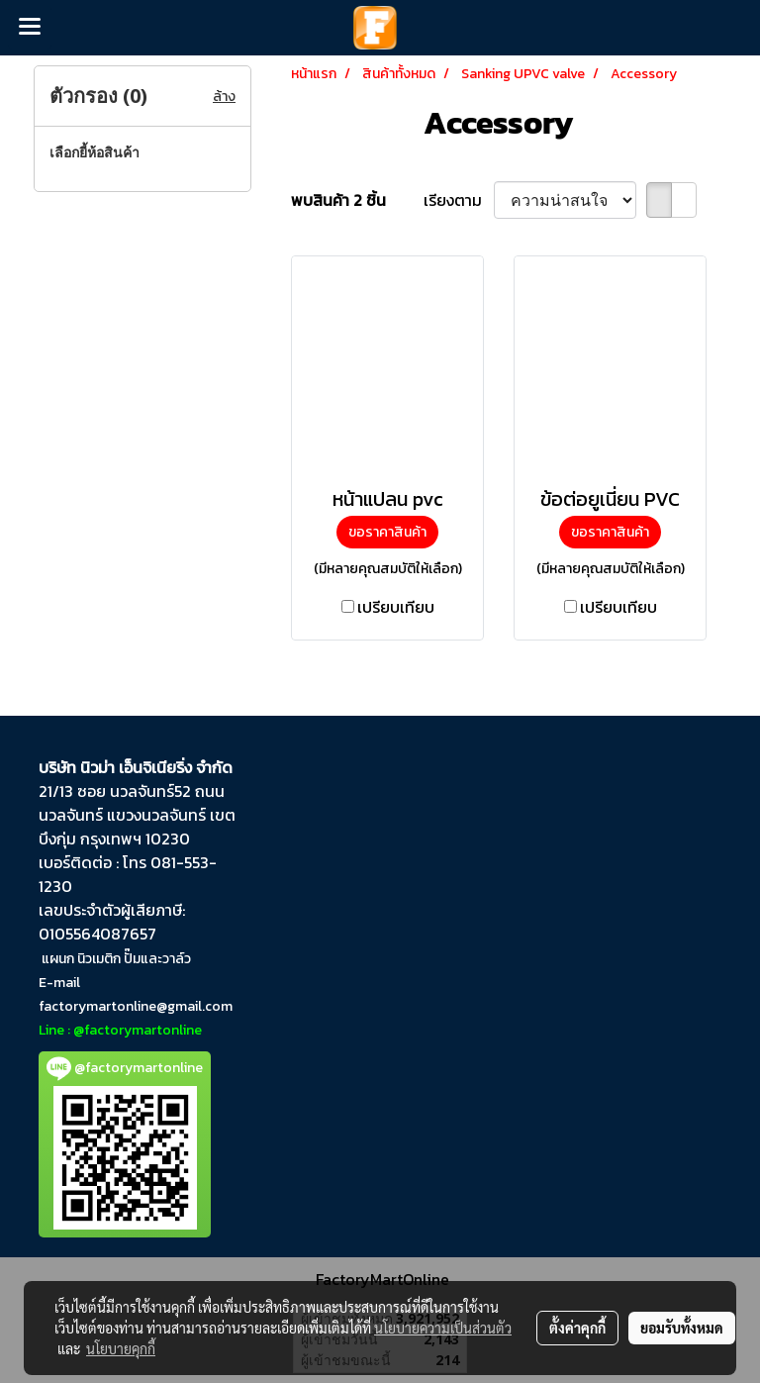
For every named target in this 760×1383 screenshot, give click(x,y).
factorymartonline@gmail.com (136, 1006)
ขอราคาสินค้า (387, 532)
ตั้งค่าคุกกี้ (577, 1327)
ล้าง (224, 96)
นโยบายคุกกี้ (120, 1348)
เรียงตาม (459, 200)
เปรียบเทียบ (395, 607)
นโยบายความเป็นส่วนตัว (443, 1327)
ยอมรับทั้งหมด (681, 1327)
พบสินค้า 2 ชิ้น (338, 200)
